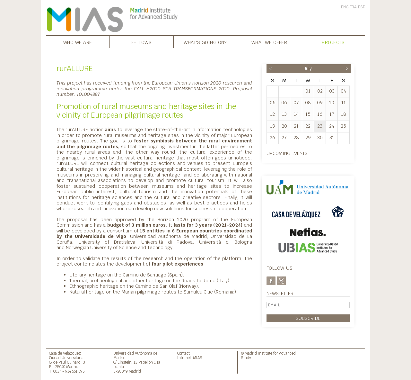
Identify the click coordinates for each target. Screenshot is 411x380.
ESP (361, 7)
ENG (345, 7)
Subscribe (308, 318)
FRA (353, 7)
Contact (183, 353)
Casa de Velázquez (65, 353)
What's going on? (205, 42)
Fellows (141, 42)
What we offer (269, 42)
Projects (333, 42)
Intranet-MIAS (189, 357)
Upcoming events (287, 153)
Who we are (77, 42)
